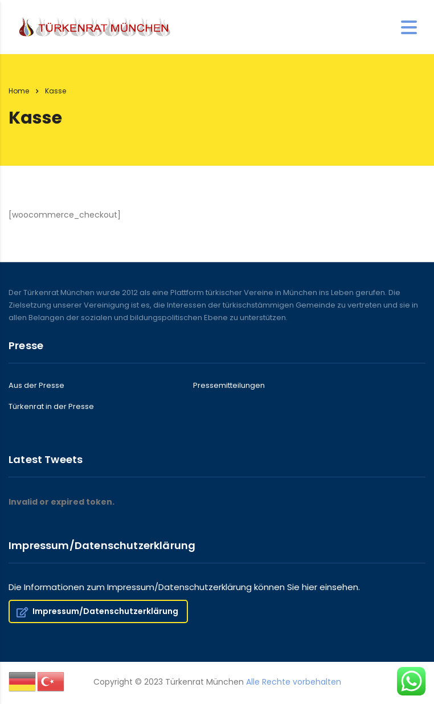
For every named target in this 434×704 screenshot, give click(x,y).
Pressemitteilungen (229, 385)
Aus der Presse (36, 385)
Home (19, 91)
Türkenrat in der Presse (51, 406)
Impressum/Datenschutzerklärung (97, 611)
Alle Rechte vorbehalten (293, 681)
